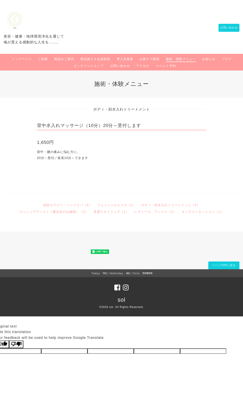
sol (122, 300)
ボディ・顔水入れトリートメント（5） (170, 205)
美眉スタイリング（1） (111, 211)
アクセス (143, 66)
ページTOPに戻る (223, 265)
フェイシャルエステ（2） (116, 205)
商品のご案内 (64, 59)
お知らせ (208, 59)
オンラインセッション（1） (203, 211)
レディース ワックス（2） (155, 211)
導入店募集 (125, 59)
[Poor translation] (16, 344)
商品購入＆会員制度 (95, 59)
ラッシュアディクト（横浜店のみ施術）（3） (53, 211)
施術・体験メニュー (181, 59)
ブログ (227, 59)
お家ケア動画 (150, 59)
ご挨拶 (43, 59)
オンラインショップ (89, 66)
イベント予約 (166, 66)
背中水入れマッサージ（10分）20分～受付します (89, 125)
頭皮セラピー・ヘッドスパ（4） (67, 205)
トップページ (22, 59)
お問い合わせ (227, 28)
